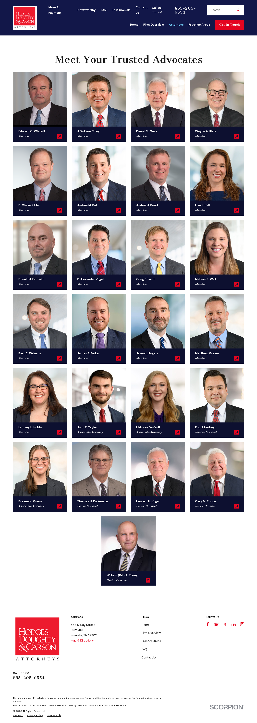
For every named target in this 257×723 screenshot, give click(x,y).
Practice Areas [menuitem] (199, 25)
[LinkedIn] (233, 624)
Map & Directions (82, 640)
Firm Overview (151, 633)
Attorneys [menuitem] (176, 25)
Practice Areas (151, 641)
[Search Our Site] (238, 10)
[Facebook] (208, 624)
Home (146, 625)
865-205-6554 (185, 10)
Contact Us (149, 657)
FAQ (104, 10)
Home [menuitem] (134, 25)
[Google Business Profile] (216, 624)
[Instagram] (242, 624)
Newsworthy (86, 10)
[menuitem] (18, 715)
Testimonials (121, 10)
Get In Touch (229, 25)
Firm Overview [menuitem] (153, 25)
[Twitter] (225, 624)
